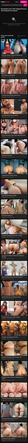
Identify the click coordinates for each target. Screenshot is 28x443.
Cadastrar (23, 1)
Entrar (16, 1)
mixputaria (4, 56)
